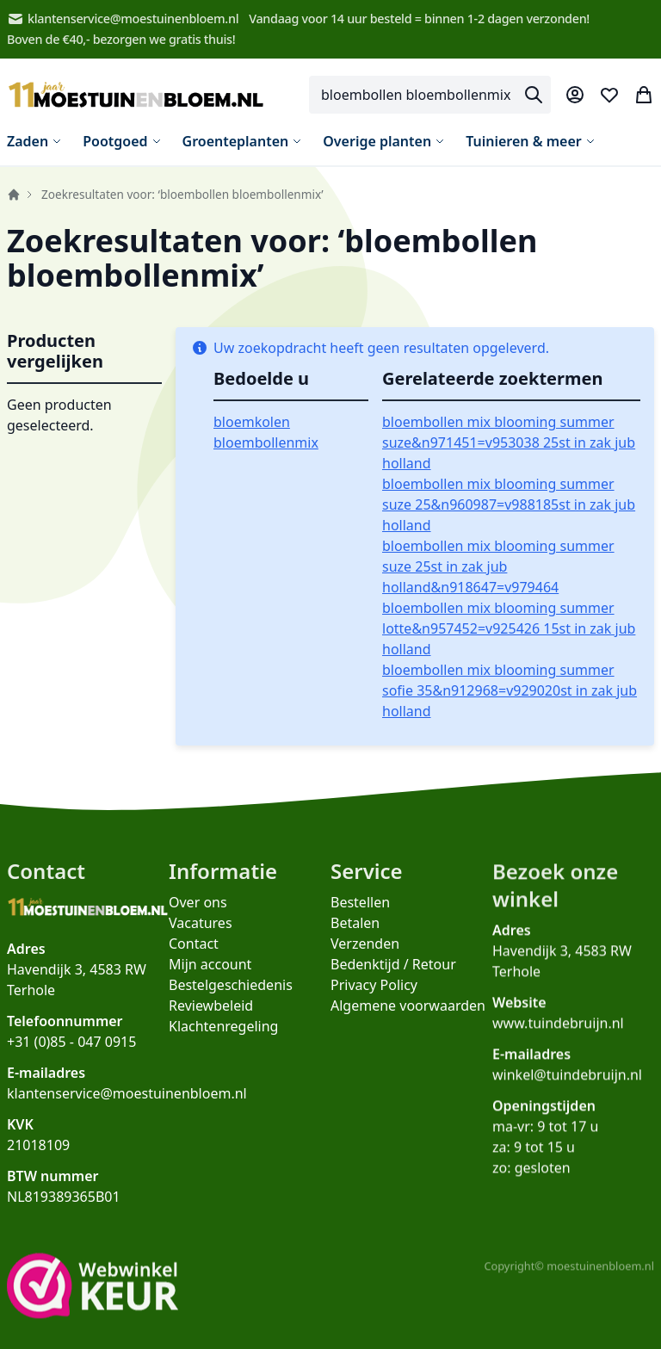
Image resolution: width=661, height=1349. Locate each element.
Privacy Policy (373, 1006)
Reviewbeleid (211, 1020)
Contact (194, 958)
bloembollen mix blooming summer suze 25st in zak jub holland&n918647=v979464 (498, 566)
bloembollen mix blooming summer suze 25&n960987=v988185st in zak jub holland (508, 504)
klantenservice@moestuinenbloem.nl (122, 19)
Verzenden (364, 965)
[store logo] (136, 95)
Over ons (198, 916)
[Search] (533, 94)
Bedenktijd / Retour (393, 985)
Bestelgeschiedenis (231, 999)
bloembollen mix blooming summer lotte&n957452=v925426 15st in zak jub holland (508, 628)
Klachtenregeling (223, 1040)
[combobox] (430, 95)
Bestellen (360, 923)
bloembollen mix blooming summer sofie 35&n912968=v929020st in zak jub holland (509, 690)
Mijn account (210, 978)
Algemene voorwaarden (407, 1027)
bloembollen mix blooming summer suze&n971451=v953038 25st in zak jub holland (508, 442)
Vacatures (200, 937)
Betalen (355, 944)
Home (14, 194)
